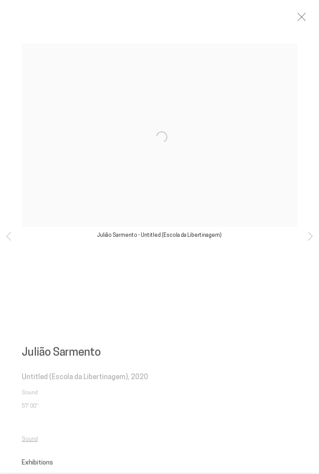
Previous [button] (8, 237)
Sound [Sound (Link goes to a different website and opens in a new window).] (30, 442)
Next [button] (310, 237)
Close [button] (308, 19)
